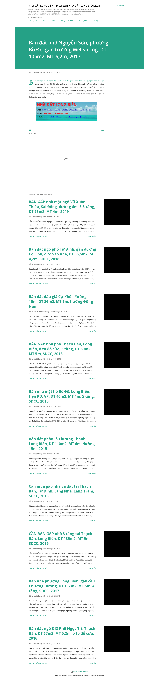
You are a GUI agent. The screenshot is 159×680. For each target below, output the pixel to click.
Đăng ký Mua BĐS (48, 21)
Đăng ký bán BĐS (66, 21)
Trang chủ (32, 21)
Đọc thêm (92, 236)
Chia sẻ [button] (101, 130)
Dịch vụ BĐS (82, 21)
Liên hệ (94, 21)
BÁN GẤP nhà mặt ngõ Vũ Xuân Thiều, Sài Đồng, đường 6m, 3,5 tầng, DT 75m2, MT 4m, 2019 (62, 206)
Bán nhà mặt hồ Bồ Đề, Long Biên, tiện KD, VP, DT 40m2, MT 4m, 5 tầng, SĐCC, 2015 (62, 396)
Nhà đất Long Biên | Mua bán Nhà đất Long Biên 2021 (64, 5)
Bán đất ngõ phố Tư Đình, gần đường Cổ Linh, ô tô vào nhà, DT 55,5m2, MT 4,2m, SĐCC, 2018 (62, 254)
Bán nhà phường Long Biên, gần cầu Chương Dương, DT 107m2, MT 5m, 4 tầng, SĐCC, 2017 (62, 586)
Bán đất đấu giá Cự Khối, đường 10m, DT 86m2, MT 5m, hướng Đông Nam (61, 301)
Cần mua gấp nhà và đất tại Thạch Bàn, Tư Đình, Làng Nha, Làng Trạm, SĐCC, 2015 (61, 491)
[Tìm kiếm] (120, 5)
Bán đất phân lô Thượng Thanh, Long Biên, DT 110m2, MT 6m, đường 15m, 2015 (62, 443)
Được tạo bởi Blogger (79, 671)
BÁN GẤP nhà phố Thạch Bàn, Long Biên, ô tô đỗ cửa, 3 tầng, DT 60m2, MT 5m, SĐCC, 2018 (60, 349)
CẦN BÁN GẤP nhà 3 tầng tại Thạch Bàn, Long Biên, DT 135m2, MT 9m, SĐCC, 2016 (60, 538)
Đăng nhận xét (42, 236)
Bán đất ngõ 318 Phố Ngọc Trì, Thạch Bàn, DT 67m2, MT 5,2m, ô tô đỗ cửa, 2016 (62, 633)
